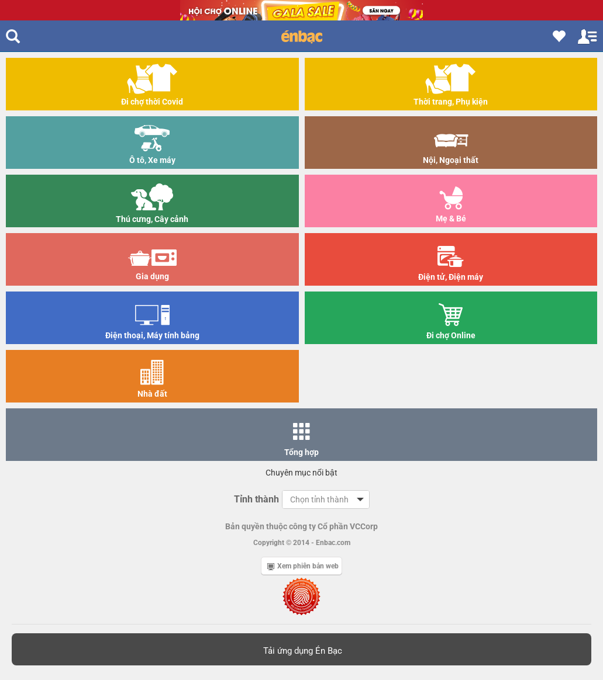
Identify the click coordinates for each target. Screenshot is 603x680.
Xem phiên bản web (303, 566)
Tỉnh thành (256, 499)
